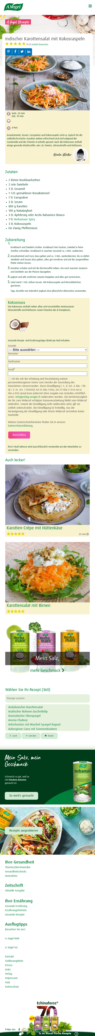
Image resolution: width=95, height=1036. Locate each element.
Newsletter (11, 876)
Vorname (13, 353)
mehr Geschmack (47, 671)
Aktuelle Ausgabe (15, 890)
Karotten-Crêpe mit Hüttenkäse (34, 528)
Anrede (12, 346)
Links (8, 969)
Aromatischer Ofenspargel (24, 715)
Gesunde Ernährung (16, 906)
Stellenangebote (14, 961)
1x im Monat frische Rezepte (55, 1033)
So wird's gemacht (21, 795)
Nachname (14, 361)
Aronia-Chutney (18, 720)
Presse (8, 965)
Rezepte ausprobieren (23, 830)
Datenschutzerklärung (20, 425)
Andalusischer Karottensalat (25, 707)
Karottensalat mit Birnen (28, 605)
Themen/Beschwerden (18, 867)
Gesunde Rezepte (15, 914)
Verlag (8, 974)
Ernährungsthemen (16, 910)
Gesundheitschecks (15, 871)
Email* (11, 369)
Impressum (11, 978)
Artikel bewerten (40, 44)
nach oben (31, 736)
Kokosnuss (16, 303)
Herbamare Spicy (24, 219)
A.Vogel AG (11, 947)
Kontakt (9, 956)
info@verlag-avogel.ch (28, 397)
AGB (7, 982)
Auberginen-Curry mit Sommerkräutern (32, 729)
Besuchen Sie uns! (15, 929)
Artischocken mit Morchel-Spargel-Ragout (34, 724)
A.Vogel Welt (12, 938)
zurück (13, 736)
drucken (49, 736)
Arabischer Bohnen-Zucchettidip (28, 711)
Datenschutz (12, 987)
